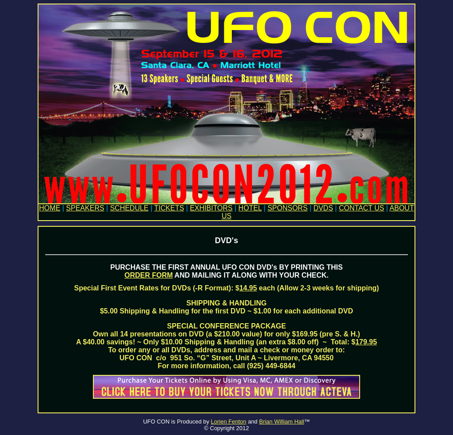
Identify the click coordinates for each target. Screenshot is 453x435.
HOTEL (250, 208)
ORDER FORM (148, 275)
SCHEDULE (129, 208)
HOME (49, 208)
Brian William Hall (281, 421)
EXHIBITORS (211, 208)
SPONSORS (288, 208)
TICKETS (169, 208)
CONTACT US (361, 208)
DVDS (323, 208)
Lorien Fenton (228, 421)
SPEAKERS (85, 208)
